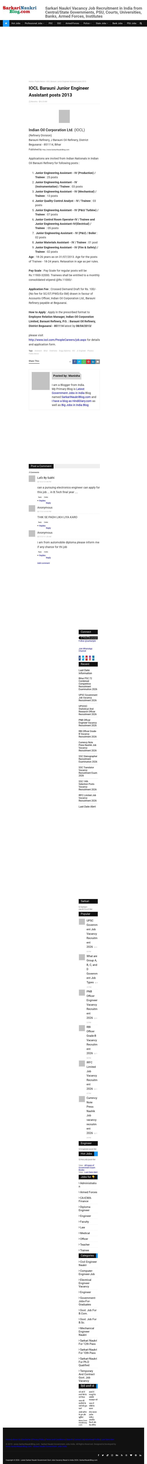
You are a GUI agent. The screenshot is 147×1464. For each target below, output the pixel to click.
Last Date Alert (91, 1172)
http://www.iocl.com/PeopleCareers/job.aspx (57, 340)
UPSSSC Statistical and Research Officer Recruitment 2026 (88, 710)
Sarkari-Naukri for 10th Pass (88, 1351)
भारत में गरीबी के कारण (91, 1406)
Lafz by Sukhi (45, 477)
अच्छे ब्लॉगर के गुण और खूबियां (83, 1414)
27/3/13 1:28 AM (45, 537)
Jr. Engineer (81, 351)
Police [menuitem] (87, 23)
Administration (88, 1185)
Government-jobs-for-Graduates (87, 1301)
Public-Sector (40, 82)
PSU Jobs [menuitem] (131, 23)
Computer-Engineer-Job (87, 1272)
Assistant (38, 351)
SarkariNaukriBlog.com (76, 397)
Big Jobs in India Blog (75, 405)
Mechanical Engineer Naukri (86, 1332)
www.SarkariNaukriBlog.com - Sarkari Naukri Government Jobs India (36, 1446)
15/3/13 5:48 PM (45, 482)
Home (31, 82)
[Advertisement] (73, 56)
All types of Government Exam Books (87, 1167)
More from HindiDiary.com (83, 1422)
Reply (40, 497)
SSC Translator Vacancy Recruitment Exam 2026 (88, 771)
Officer (84, 1239)
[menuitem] (6, 23)
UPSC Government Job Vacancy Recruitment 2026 (88, 698)
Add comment (43, 563)
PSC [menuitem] (51, 23)
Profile (97, 1439)
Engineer (85, 1216)
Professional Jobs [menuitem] (33, 23)
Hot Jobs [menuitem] (15, 23)
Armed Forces (88, 1192)
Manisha (34, 102)
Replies (42, 501)
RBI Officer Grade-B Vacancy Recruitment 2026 (88, 734)
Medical (85, 1233)
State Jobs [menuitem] (101, 23)
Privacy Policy (38, 1439)
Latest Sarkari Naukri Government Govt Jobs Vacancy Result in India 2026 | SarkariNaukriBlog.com (59, 1460)
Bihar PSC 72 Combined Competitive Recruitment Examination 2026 (88, 684)
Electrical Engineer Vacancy (85, 1283)
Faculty (84, 1221)
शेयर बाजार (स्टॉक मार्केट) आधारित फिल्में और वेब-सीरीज (93, 1418)
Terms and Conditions (55, 1439)
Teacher (85, 1244)
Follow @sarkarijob (87, 641)
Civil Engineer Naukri (88, 1263)
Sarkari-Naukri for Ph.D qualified (88, 1362)
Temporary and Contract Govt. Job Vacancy (87, 1375)
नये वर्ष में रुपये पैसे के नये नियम (83, 1394)
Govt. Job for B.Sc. (87, 1321)
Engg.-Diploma (64, 351)
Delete (46, 497)
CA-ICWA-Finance (85, 1199)
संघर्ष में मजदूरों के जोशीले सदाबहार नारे (93, 1396)
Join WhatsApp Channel (85, 649)
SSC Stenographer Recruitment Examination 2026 (88, 759)
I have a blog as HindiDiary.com (72, 401)
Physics (90, 351)
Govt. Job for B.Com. (87, 1312)
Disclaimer (26, 1439)
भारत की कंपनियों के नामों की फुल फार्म (83, 1405)
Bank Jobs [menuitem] (118, 23)
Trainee (84, 1250)
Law (82, 1227)
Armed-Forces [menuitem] (72, 23)
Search (70, 1439)
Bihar (46, 351)
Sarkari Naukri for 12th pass (88, 1342)
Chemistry (53, 351)
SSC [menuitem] (59, 23)
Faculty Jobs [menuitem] (11, 30)
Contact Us (79, 1439)
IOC (73, 351)
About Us (16, 1439)
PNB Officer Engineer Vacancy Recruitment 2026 (88, 723)
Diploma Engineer (84, 1208)
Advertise (89, 1439)
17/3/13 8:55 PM (45, 512)
